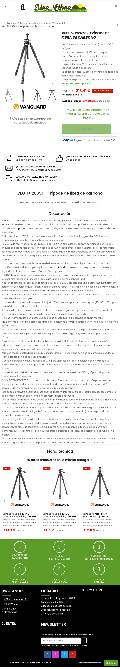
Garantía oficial (99, 556)
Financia (59, 556)
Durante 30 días (20, 579)
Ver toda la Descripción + (76, 83)
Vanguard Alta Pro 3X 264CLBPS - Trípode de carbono (95, 515)
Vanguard (7, 220)
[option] (30, 59)
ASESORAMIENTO (99, 579)
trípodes (20, 228)
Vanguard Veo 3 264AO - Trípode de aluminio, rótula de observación (19, 515)
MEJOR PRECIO (59, 579)
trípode (62, 267)
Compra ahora (19, 555)
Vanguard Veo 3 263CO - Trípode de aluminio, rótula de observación (59, 515)
